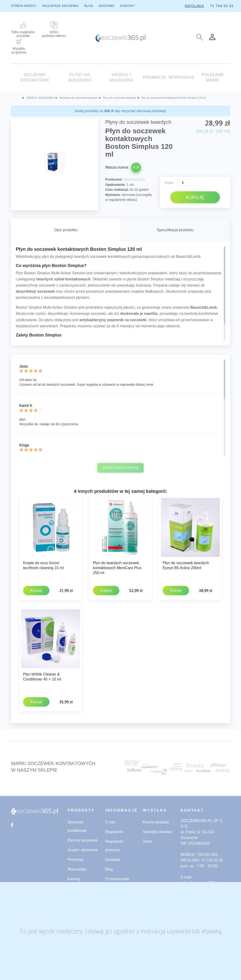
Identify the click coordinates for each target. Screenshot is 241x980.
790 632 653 (207, 854)
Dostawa (112, 859)
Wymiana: (113, 195)
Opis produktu (66, 230)
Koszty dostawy (156, 821)
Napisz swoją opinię (120, 468)
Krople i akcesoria (82, 849)
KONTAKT (127, 6)
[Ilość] (183, 182)
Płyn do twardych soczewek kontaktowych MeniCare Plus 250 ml (117, 568)
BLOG (88, 6)
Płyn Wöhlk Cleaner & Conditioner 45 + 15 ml (42, 676)
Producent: (114, 179)
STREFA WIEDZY (24, 6)
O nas (110, 821)
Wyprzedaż (77, 868)
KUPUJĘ (195, 197)
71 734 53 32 (221, 6)
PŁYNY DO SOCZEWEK (80, 77)
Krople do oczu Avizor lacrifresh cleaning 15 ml (43, 565)
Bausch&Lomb (134, 179)
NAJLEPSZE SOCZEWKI (60, 6)
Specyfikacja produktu (175, 230)
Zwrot (147, 840)
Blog (109, 868)
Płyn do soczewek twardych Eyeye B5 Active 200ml (186, 565)
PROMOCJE (154, 77)
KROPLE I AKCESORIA (121, 77)
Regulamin (114, 831)
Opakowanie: (115, 184)
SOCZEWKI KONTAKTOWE (34, 77)
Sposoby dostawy (157, 831)
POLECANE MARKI (212, 77)
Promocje (76, 859)
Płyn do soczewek (83, 839)
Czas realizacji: (117, 189)
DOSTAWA (106, 6)
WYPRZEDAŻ (181, 77)
